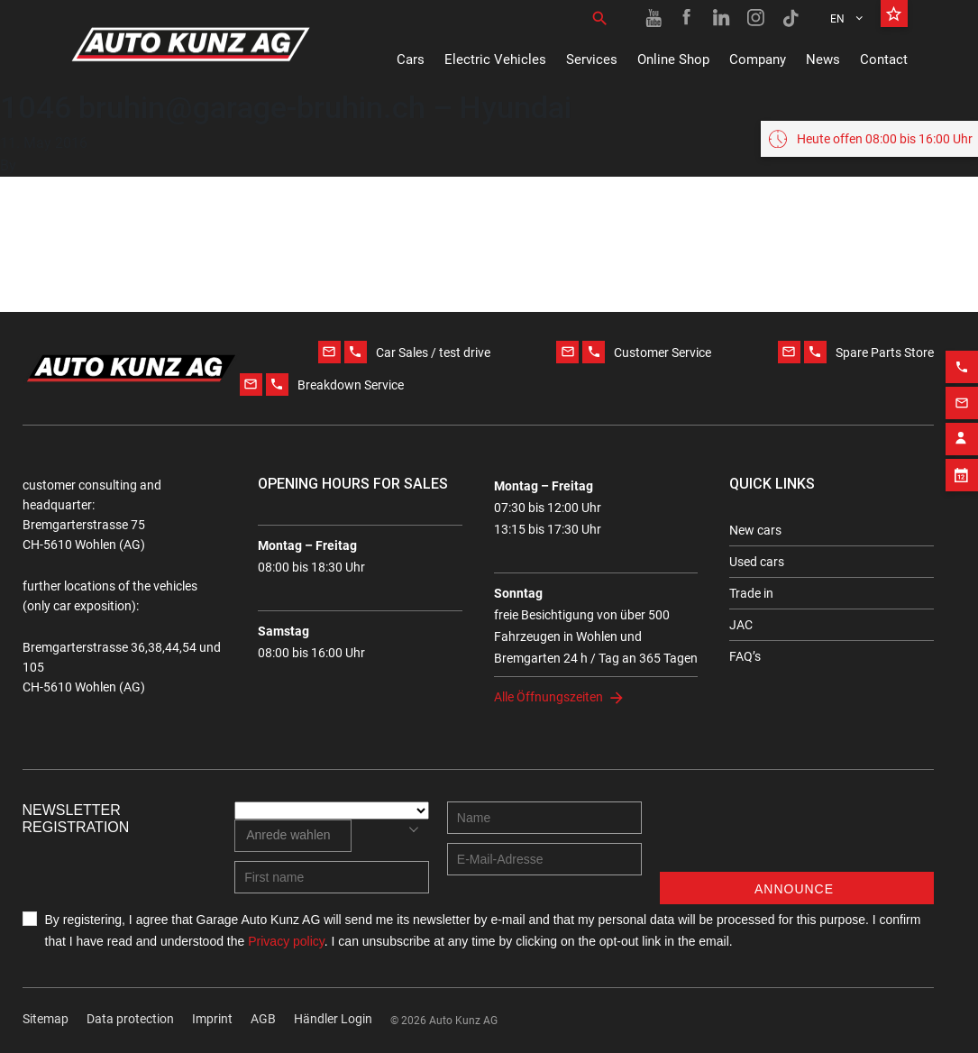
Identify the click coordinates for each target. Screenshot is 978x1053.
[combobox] (292, 836)
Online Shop (673, 59)
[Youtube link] (653, 18)
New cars (755, 530)
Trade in (751, 593)
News (823, 59)
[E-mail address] (544, 859)
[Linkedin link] (722, 18)
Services (591, 59)
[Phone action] (962, 361)
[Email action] (962, 397)
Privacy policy (286, 941)
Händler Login (333, 1019)
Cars (411, 59)
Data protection (130, 1019)
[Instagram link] (756, 18)
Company (757, 59)
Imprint (212, 1019)
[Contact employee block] (962, 433)
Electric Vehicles (495, 59)
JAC (741, 625)
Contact (884, 59)
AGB (263, 1019)
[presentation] (797, 836)
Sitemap (46, 1019)
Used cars (756, 561)
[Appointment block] (962, 469)
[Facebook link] (688, 18)
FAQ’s (745, 656)
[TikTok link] (790, 18)
